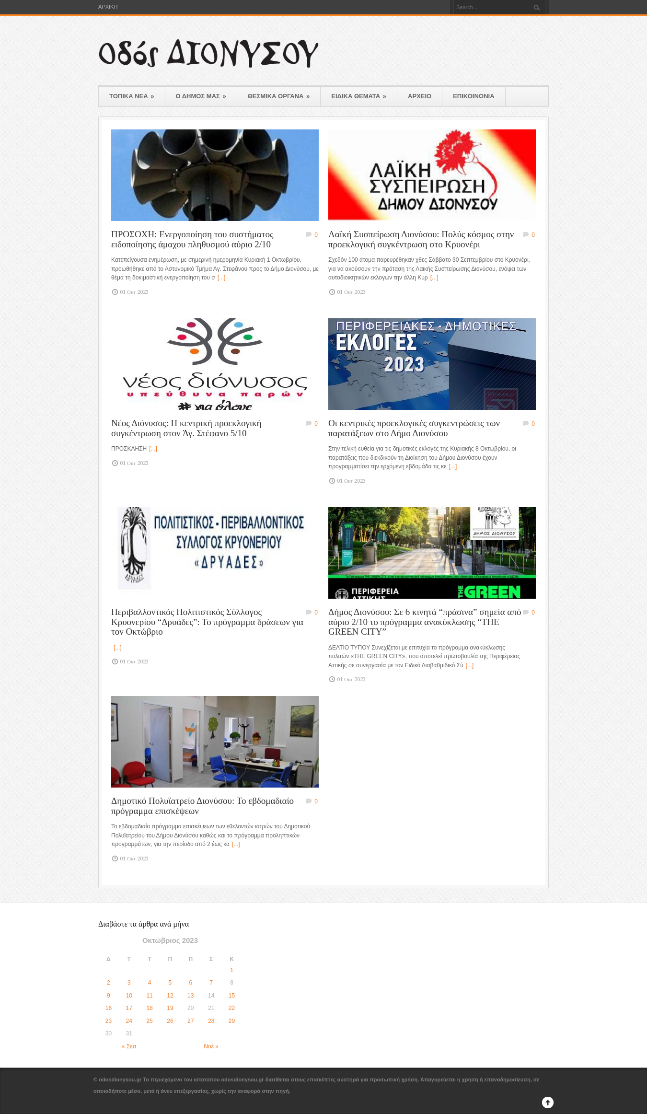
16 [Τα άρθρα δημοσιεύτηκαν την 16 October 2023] (108, 1008)
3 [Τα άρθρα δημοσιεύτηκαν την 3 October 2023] (129, 982)
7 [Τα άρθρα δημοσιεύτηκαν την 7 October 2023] (211, 982)
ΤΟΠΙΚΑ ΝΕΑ (131, 96)
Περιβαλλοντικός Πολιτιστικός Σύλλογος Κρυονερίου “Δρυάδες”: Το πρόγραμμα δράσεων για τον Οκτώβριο (207, 622)
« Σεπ (129, 1046)
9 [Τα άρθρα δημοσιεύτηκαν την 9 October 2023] (108, 995)
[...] (222, 277)
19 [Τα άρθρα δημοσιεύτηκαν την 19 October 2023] (170, 1008)
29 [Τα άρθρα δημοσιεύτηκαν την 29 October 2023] (232, 1021)
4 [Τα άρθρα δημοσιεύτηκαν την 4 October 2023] (149, 982)
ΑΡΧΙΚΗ (107, 7)
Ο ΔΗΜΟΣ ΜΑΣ (201, 96)
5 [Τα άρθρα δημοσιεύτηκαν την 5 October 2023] (170, 982)
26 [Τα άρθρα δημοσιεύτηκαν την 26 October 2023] (170, 1021)
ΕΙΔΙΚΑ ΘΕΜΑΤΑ (358, 96)
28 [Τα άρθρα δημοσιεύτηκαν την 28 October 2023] (211, 1021)
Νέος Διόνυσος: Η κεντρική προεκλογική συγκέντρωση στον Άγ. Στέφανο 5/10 (186, 428)
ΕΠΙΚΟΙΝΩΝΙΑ (473, 96)
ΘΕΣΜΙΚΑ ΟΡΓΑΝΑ (279, 96)
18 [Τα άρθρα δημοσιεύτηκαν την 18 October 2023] (149, 1008)
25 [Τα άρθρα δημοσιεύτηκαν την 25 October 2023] (149, 1021)
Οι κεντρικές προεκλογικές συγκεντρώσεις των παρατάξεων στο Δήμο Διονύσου (414, 428)
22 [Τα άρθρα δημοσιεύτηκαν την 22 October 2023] (232, 1008)
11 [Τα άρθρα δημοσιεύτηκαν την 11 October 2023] (149, 995)
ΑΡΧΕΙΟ (419, 96)
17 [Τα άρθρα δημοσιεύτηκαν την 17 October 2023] (129, 1008)
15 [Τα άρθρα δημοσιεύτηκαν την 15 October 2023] (232, 995)
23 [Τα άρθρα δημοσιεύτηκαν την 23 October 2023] (108, 1021)
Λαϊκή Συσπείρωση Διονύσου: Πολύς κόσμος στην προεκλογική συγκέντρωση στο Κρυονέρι (421, 239)
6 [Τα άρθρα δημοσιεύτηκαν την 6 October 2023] (190, 982)
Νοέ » (211, 1046)
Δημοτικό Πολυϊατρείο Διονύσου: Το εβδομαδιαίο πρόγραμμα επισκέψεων (202, 806)
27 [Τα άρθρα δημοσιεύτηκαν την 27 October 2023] (190, 1021)
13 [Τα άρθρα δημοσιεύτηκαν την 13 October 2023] (190, 995)
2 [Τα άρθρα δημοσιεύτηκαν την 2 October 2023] (108, 982)
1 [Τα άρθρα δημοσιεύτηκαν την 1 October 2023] (231, 970)
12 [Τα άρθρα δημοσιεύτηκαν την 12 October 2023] (170, 995)
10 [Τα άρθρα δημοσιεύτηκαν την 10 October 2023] (129, 995)
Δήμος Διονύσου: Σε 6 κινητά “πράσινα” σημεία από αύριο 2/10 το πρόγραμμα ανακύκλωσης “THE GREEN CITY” (424, 622)
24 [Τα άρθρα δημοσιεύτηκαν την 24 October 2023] (129, 1021)
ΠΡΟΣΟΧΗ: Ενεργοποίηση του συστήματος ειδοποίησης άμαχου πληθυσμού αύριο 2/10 (192, 239)
